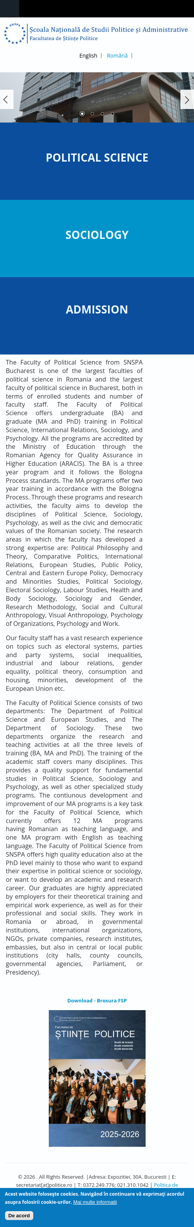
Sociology (97, 234)
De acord (19, 1217)
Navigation (9, 8)
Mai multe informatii (95, 1203)
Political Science (97, 157)
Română (117, 55)
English (88, 55)
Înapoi (7, 99)
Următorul (187, 99)
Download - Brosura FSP (97, 1000)
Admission (97, 309)
